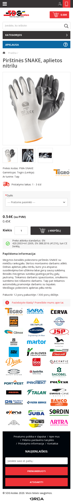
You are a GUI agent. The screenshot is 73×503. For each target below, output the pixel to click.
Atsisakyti (36, 482)
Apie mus (54, 436)
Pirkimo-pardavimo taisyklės (38, 440)
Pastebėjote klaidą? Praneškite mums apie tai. (38, 302)
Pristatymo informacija (31, 443)
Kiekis (7, 230)
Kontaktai (52, 443)
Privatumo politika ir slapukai (30, 436)
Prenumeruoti (36, 471)
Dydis (10, 195)
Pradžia (9, 53)
